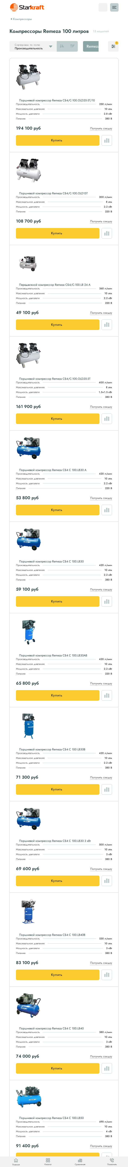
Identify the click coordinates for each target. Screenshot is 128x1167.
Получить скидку (101, 128)
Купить (56, 140)
